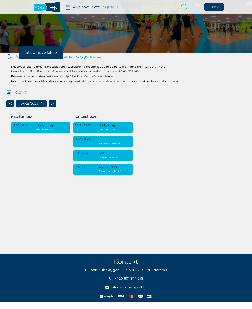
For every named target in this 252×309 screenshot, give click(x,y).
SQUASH (110, 7)
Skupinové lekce (41, 52)
